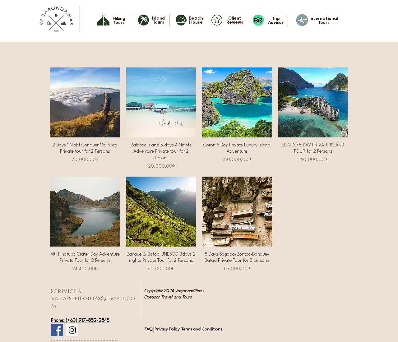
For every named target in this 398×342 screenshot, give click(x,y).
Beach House (196, 20)
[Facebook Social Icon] (57, 330)
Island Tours (158, 20)
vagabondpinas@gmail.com (93, 302)
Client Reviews (234, 20)
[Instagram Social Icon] (72, 330)
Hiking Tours (119, 20)
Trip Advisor (276, 20)
